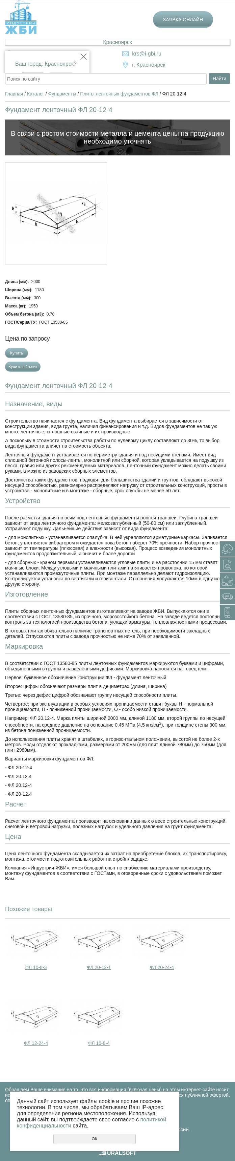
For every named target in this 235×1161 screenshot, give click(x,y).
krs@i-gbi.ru (146, 54)
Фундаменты (62, 93)
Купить (16, 353)
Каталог (35, 93)
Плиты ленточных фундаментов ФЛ (119, 93)
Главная (14, 93)
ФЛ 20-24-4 (162, 967)
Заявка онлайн (183, 19)
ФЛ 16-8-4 (99, 1043)
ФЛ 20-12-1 (99, 967)
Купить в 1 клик (22, 366)
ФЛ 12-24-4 (36, 1043)
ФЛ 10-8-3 (36, 967)
